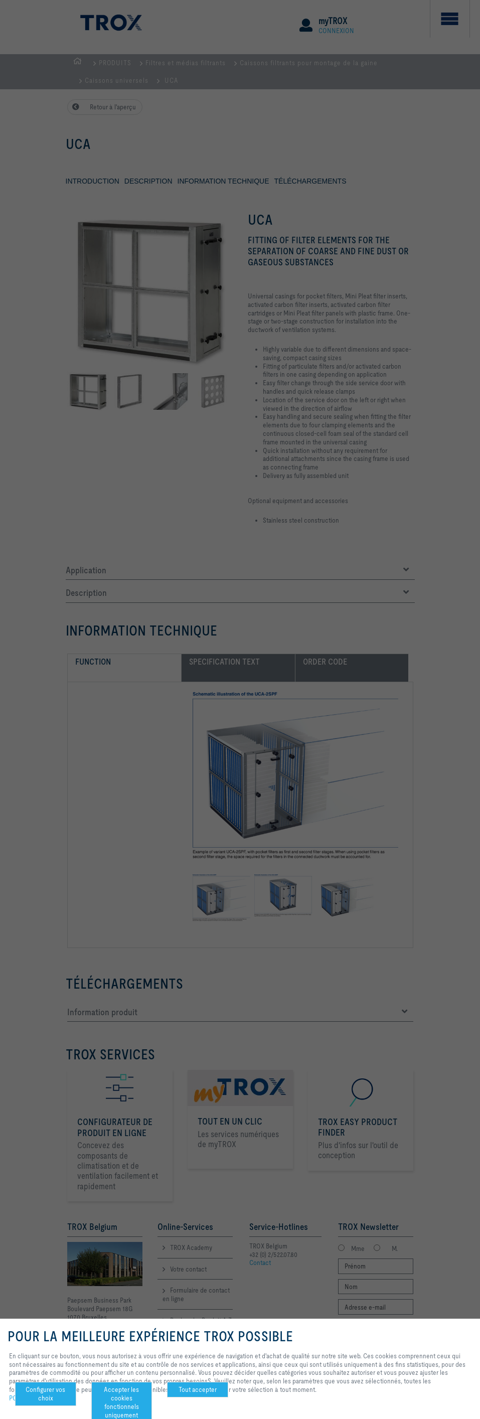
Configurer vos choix (45, 1393)
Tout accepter (198, 1389)
